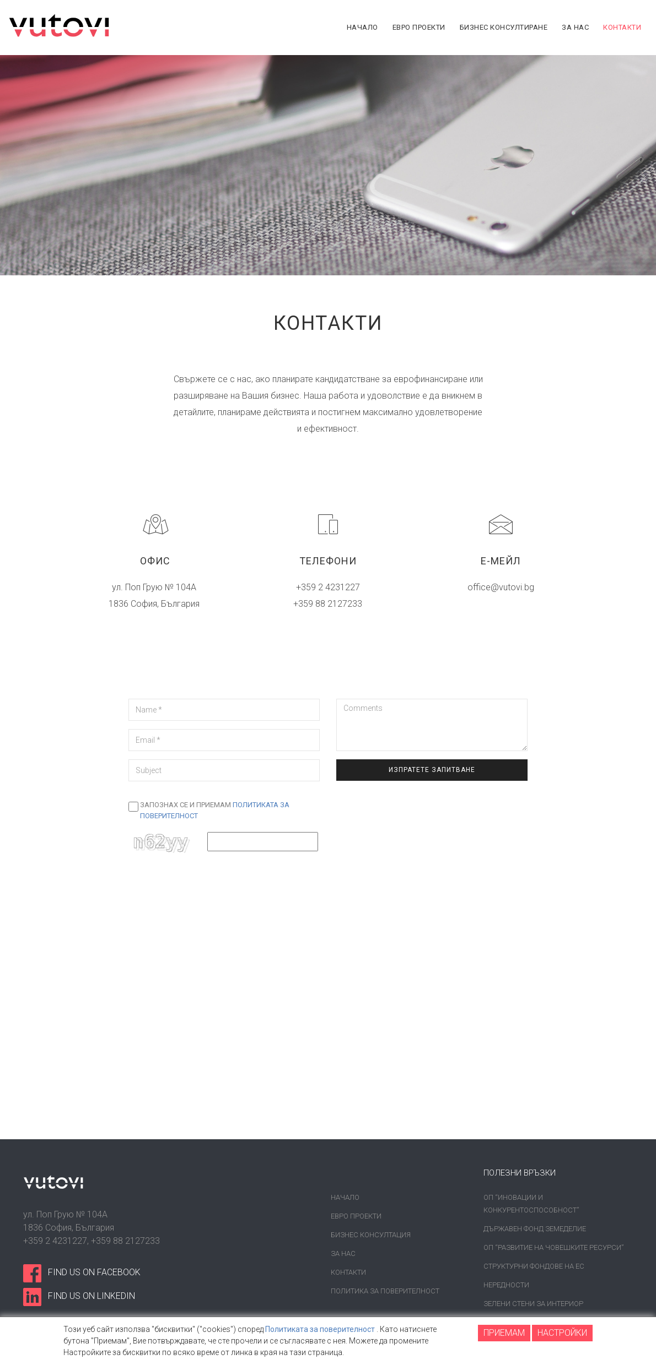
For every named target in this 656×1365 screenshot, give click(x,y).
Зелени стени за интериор (533, 1303)
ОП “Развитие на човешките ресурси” (553, 1247)
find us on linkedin (91, 1296)
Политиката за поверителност (320, 1329)
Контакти (348, 1272)
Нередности (506, 1285)
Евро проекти (356, 1216)
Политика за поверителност (385, 1291)
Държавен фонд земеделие (534, 1229)
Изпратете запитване (432, 770)
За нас (343, 1253)
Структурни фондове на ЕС (533, 1266)
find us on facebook (94, 1272)
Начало (345, 1197)
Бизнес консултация (371, 1235)
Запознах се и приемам (214, 810)
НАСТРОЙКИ (562, 1333)
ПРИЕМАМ (504, 1333)
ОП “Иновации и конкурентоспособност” (531, 1203)
